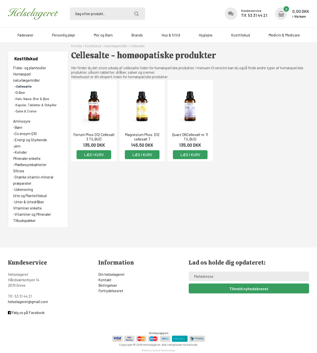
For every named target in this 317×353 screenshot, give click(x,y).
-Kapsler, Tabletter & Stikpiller (35, 105)
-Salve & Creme (25, 111)
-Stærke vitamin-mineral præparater (33, 180)
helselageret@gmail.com (28, 301)
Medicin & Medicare (284, 35)
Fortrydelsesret (110, 290)
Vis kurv (299, 16)
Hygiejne (205, 35)
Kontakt (104, 280)
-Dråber (19, 93)
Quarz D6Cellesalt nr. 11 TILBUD (190, 136)
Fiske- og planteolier (29, 68)
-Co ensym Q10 (25, 133)
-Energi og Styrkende (30, 140)
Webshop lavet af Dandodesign (158, 350)
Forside (76, 46)
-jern (17, 146)
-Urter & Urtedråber (28, 202)
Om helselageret (111, 274)
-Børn (17, 127)
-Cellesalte (22, 86)
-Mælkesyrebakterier (30, 164)
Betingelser (107, 285)
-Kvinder (20, 152)
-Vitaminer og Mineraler (32, 214)
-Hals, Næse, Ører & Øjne (31, 99)
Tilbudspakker (24, 220)
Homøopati (22, 74)
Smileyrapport (158, 333)
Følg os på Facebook (26, 312)
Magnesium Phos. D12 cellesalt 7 (142, 136)
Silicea (18, 171)
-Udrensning (23, 189)
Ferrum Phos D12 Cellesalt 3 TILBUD (94, 136)
